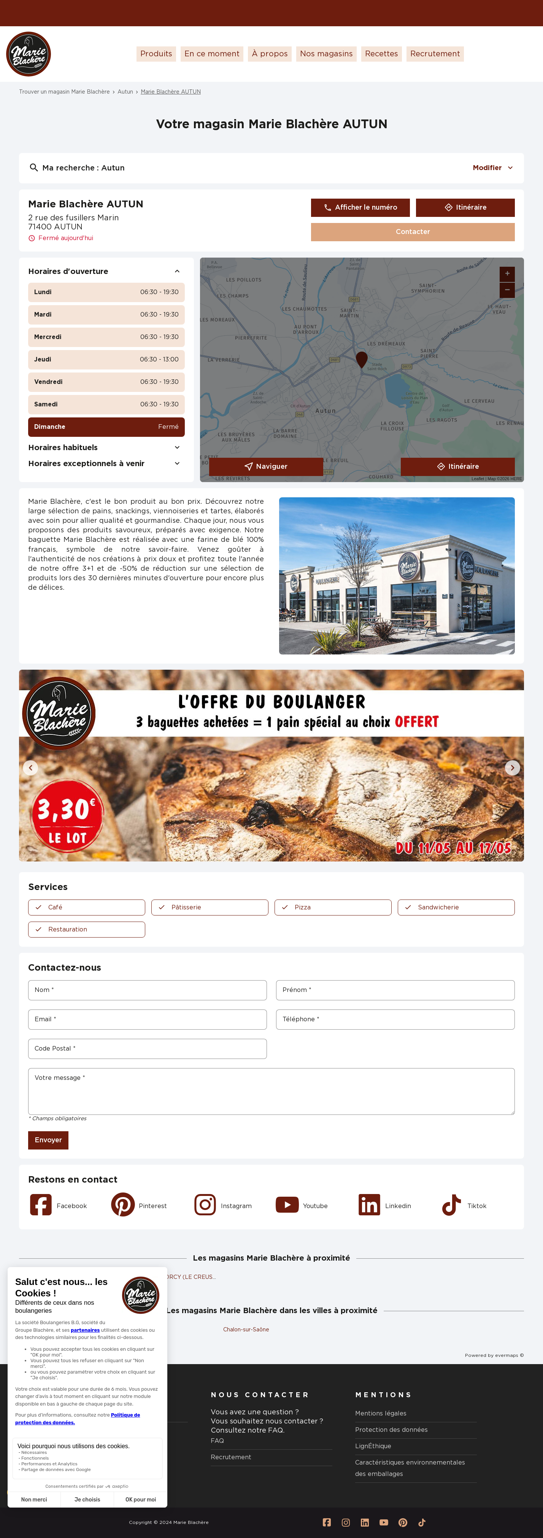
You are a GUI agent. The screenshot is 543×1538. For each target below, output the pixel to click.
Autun (125, 92)
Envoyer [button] (48, 1140)
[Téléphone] (395, 1019)
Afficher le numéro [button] (360, 208)
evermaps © (509, 1355)
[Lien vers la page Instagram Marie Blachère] (345, 1522)
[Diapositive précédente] (30, 767)
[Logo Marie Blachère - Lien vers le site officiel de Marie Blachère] (28, 54)
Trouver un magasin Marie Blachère (64, 92)
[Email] (147, 1019)
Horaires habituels (106, 448)
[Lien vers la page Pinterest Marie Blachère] (402, 1522)
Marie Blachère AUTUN (171, 92)
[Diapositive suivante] (512, 767)
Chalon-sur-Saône (246, 1330)
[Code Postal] (147, 1049)
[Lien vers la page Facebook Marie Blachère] (326, 1522)
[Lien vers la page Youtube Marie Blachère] (383, 1522)
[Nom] (147, 990)
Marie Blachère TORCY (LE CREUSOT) (172, 1277)
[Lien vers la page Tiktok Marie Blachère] (421, 1522)
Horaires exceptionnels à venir (106, 464)
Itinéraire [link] (466, 208)
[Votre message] (271, 1091)
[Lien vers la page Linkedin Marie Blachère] (364, 1522)
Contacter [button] (413, 232)
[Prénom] (395, 990)
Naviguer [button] (266, 467)
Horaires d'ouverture (106, 272)
